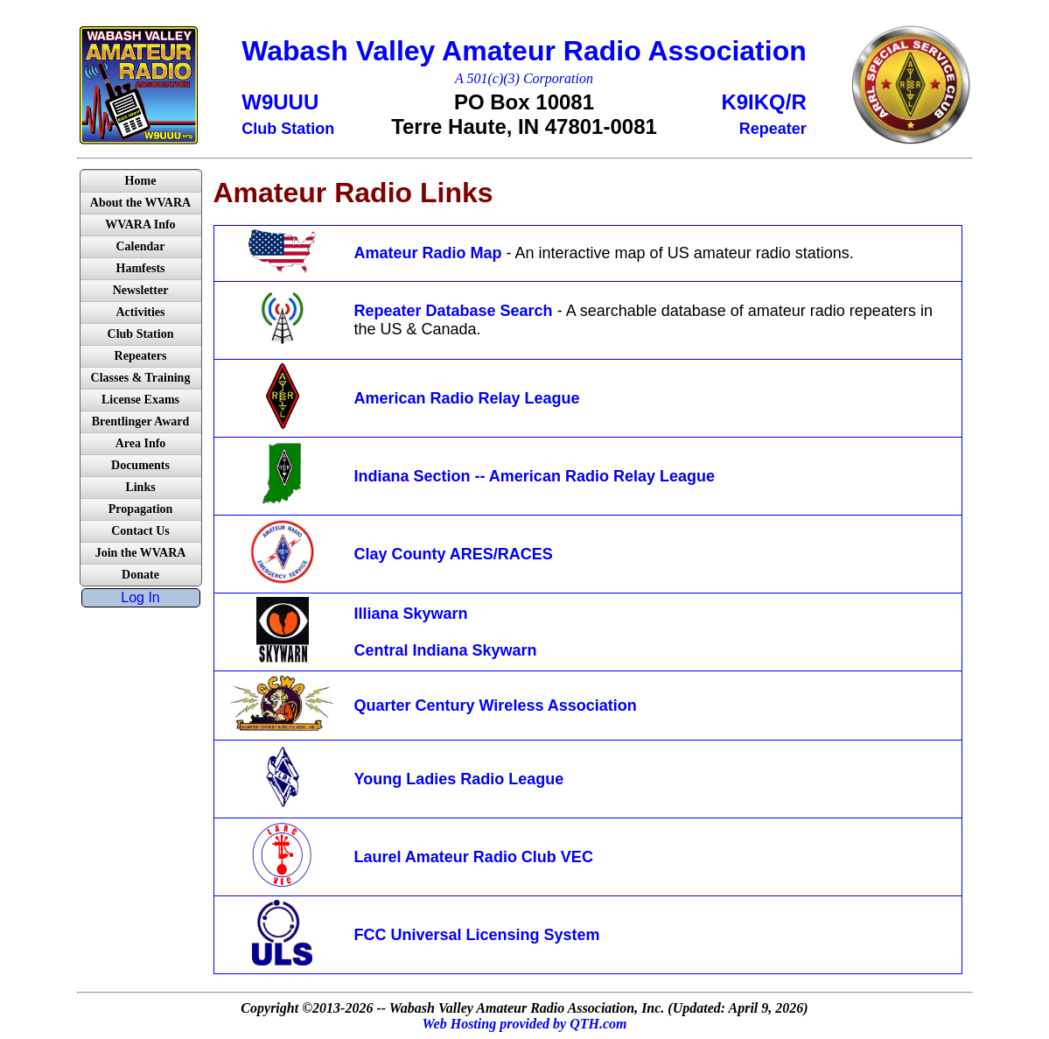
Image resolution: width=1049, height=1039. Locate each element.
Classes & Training (141, 377)
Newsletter (141, 290)
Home (141, 180)
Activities (140, 312)
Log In (140, 597)
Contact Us (140, 530)
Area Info (140, 443)
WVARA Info (140, 224)
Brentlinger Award (141, 421)
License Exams (140, 399)
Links (140, 487)
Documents (140, 465)
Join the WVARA (140, 552)
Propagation (140, 509)
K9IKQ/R (763, 102)
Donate (140, 574)
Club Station (141, 333)
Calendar (140, 246)
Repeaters (141, 355)
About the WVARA (140, 202)
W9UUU (279, 102)
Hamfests (140, 268)
